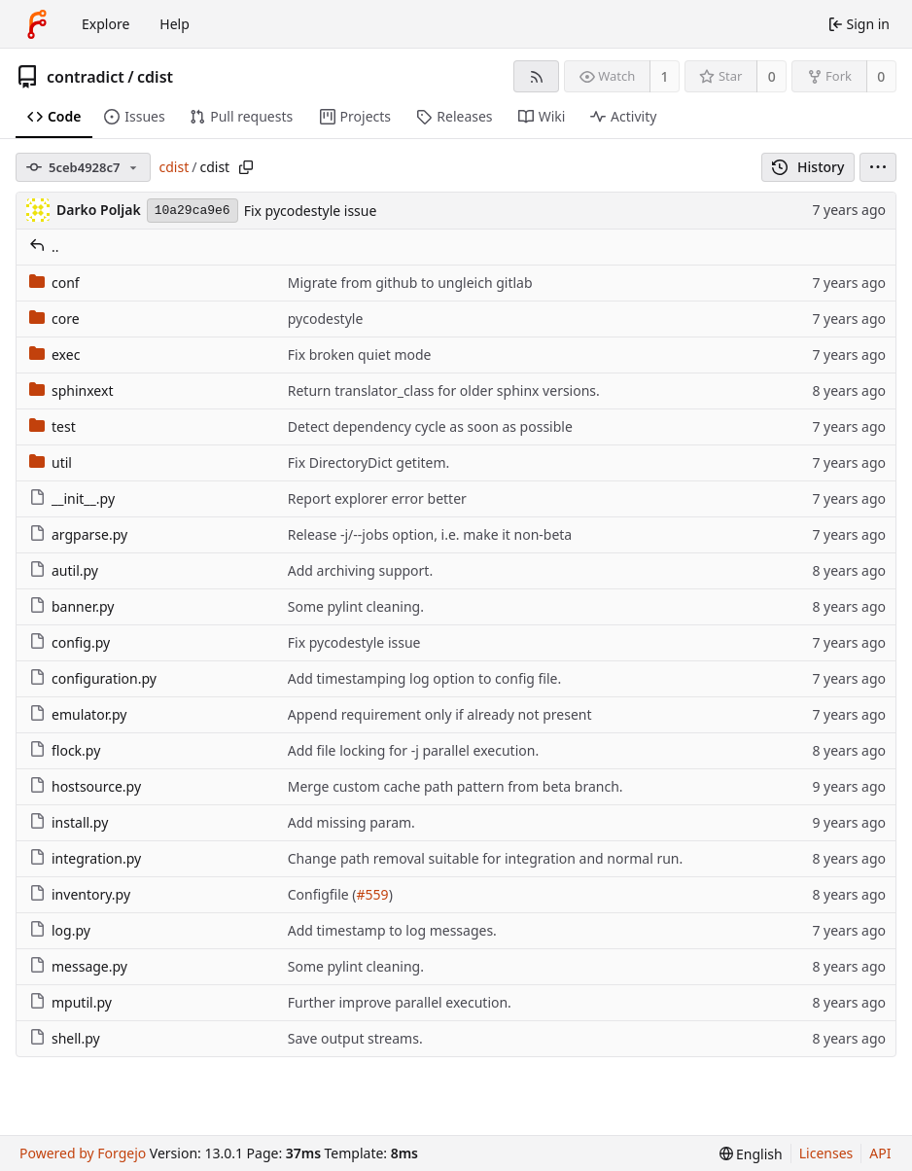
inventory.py (79, 894)
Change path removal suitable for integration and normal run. (486, 858)
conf (54, 282)
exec (54, 354)
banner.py (71, 606)
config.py (69, 642)
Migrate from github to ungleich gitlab (410, 282)
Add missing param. (351, 822)
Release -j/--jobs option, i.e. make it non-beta (430, 534)
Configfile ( (322, 894)
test (52, 426)
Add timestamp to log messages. (392, 930)
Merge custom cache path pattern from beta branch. (455, 786)
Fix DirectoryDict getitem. (369, 462)
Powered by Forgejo (82, 1153)
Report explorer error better (377, 498)
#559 (373, 894)
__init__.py (72, 498)
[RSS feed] (536, 76)
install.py (68, 822)
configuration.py (93, 678)
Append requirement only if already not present (440, 714)
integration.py (85, 858)
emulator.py (77, 714)
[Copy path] (246, 167)
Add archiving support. (360, 570)
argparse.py (78, 534)
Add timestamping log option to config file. (425, 678)
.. (44, 246)
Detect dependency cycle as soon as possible (430, 426)
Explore (105, 24)
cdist (155, 77)
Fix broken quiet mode (360, 354)
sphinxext (71, 390)
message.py (78, 966)
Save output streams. (355, 1038)
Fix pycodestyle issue (310, 210)
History (808, 167)
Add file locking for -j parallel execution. (413, 750)
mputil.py (70, 1002)
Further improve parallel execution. (399, 1002)
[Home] (37, 24)
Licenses (826, 1153)
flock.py (64, 750)
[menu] (877, 167)
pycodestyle (326, 318)
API (880, 1153)
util (50, 462)
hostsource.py (85, 786)
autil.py (63, 570)
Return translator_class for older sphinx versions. (444, 390)
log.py (59, 930)
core (54, 318)
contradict (85, 77)
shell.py (64, 1038)
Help (174, 24)
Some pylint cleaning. (356, 606)
